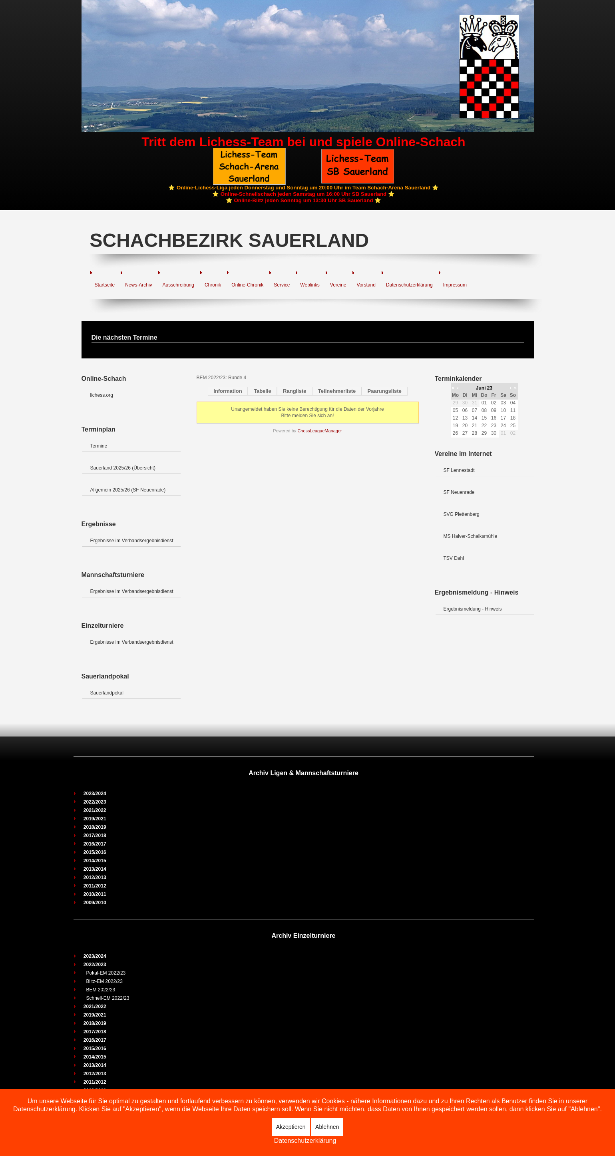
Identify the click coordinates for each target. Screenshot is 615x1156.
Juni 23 (484, 388)
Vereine (338, 285)
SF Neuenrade (459, 492)
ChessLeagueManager (319, 430)
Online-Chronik (247, 285)
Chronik (213, 285)
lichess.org (101, 395)
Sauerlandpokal (106, 693)
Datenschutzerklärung (409, 285)
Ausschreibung (178, 285)
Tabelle (262, 391)
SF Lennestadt (459, 470)
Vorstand (366, 285)
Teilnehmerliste (337, 391)
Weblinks (309, 285)
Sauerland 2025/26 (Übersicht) (122, 468)
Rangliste (295, 391)
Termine (98, 446)
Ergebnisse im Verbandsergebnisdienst (131, 540)
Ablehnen (327, 1127)
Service (282, 285)
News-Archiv (138, 285)
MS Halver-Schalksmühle (471, 536)
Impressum (455, 285)
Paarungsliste (385, 391)
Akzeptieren (291, 1127)
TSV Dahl (454, 558)
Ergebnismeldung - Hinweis (473, 609)
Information (227, 391)
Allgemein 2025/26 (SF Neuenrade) (128, 490)
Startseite (105, 285)
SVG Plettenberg (462, 514)
